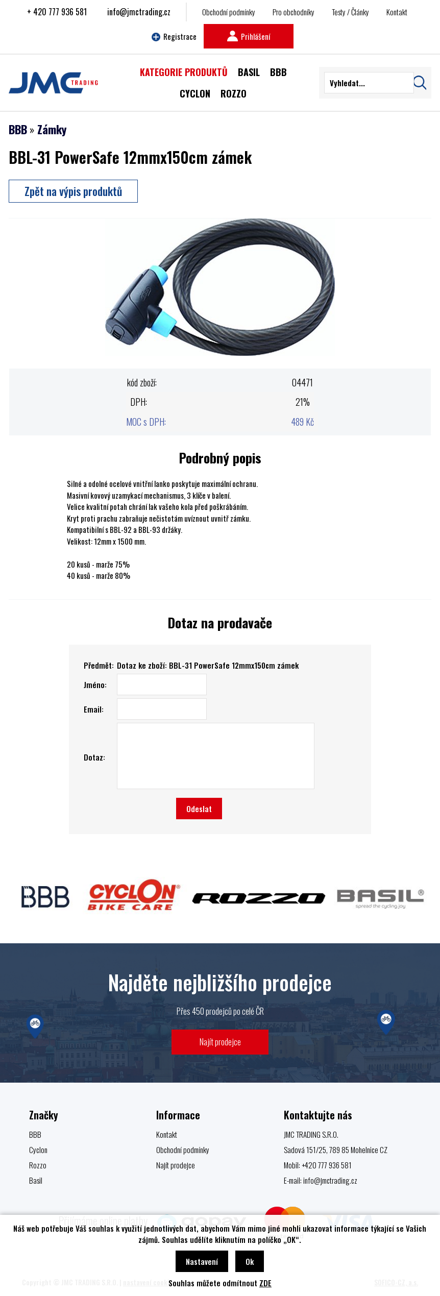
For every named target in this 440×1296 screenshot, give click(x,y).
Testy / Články (350, 11)
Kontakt (396, 11)
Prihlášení (248, 36)
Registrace (174, 36)
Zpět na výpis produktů (73, 191)
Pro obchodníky (293, 11)
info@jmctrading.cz (138, 12)
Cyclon (38, 1149)
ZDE (265, 1282)
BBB (18, 129)
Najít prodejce (220, 1041)
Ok (250, 1261)
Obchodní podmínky (228, 11)
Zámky (51, 129)
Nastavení (202, 1261)
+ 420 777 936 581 (57, 12)
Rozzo (37, 1164)
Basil (35, 1180)
